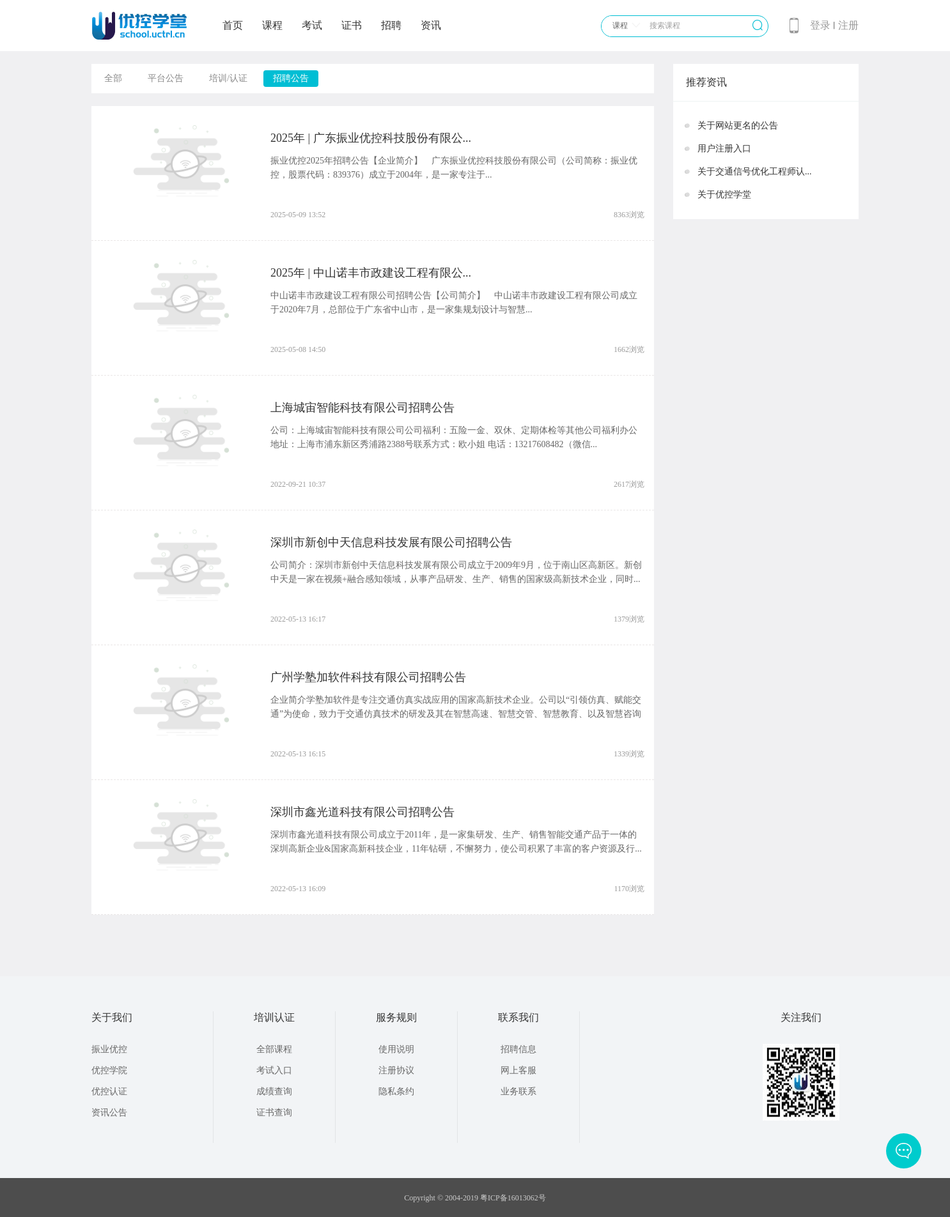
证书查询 (274, 1112)
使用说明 (396, 1049)
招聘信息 (518, 1049)
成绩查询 (274, 1091)
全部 (113, 78)
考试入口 (274, 1070)
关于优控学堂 (724, 194)
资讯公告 (109, 1112)
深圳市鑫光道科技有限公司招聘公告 (362, 812)
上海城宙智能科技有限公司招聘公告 (362, 407)
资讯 (431, 25)
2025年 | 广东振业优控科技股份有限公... (370, 138)
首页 (232, 25)
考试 (312, 25)
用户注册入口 (724, 148)
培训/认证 (228, 78)
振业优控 (109, 1049)
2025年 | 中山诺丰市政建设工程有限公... (370, 272)
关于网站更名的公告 (737, 125)
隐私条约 (396, 1091)
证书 (351, 25)
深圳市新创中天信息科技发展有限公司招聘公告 (391, 542)
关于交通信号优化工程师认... (754, 171)
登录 (820, 25)
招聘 (391, 25)
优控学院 (109, 1070)
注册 (848, 25)
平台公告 (165, 78)
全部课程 (274, 1049)
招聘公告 (291, 78)
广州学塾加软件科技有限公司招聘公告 (368, 677)
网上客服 (518, 1070)
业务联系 (518, 1091)
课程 (272, 25)
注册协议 (396, 1070)
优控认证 (109, 1091)
